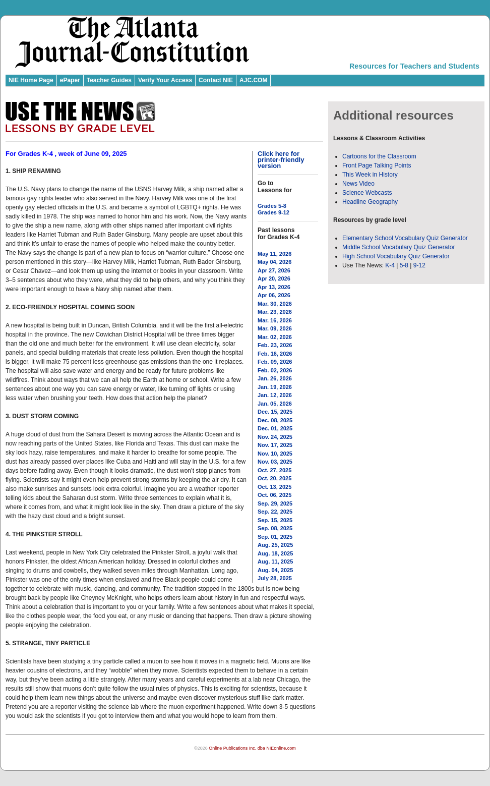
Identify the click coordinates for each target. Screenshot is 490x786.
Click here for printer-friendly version (281, 160)
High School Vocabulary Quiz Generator (396, 256)
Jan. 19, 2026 (275, 387)
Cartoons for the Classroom (379, 156)
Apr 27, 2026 (274, 270)
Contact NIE (216, 80)
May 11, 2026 (274, 254)
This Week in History (370, 174)
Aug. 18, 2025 (275, 553)
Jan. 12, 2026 (275, 395)
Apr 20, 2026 (274, 278)
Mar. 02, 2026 (275, 337)
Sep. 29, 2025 (275, 503)
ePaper (70, 80)
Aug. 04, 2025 (275, 570)
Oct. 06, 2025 (274, 495)
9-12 (419, 265)
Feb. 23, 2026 (275, 345)
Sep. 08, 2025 (275, 528)
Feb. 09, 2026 (275, 362)
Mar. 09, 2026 (275, 328)
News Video (358, 183)
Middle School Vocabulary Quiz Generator (398, 247)
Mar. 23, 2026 (275, 312)
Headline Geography (370, 201)
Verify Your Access (165, 80)
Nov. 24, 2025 (275, 437)
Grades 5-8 (272, 206)
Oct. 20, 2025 (274, 478)
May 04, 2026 (274, 262)
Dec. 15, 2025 (275, 412)
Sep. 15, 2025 (275, 520)
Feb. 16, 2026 (275, 354)
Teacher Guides (109, 80)
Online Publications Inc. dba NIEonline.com (252, 748)
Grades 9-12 (273, 212)
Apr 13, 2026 (274, 287)
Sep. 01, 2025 (275, 537)
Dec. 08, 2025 (275, 420)
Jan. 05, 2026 (275, 404)
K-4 (390, 265)
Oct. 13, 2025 (274, 487)
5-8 (405, 265)
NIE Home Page (31, 80)
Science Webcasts (367, 192)
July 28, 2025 (275, 578)
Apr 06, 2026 (274, 295)
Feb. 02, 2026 (275, 370)
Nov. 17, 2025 (275, 445)
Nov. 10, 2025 (275, 454)
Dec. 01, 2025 (275, 428)
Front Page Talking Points (376, 165)
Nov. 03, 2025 (275, 462)
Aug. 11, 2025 (275, 561)
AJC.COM (253, 80)
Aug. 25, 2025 (275, 545)
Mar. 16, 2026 (275, 320)
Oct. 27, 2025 (274, 470)
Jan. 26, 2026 (275, 378)
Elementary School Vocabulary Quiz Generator (405, 238)
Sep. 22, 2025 (275, 512)
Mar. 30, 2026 (275, 304)
